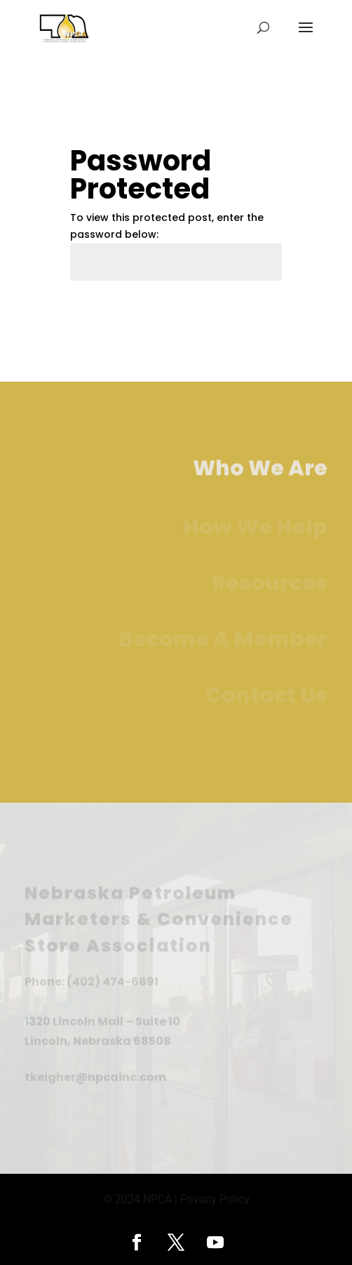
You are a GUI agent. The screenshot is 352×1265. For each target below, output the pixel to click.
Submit (241, 313)
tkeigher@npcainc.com (95, 1077)
